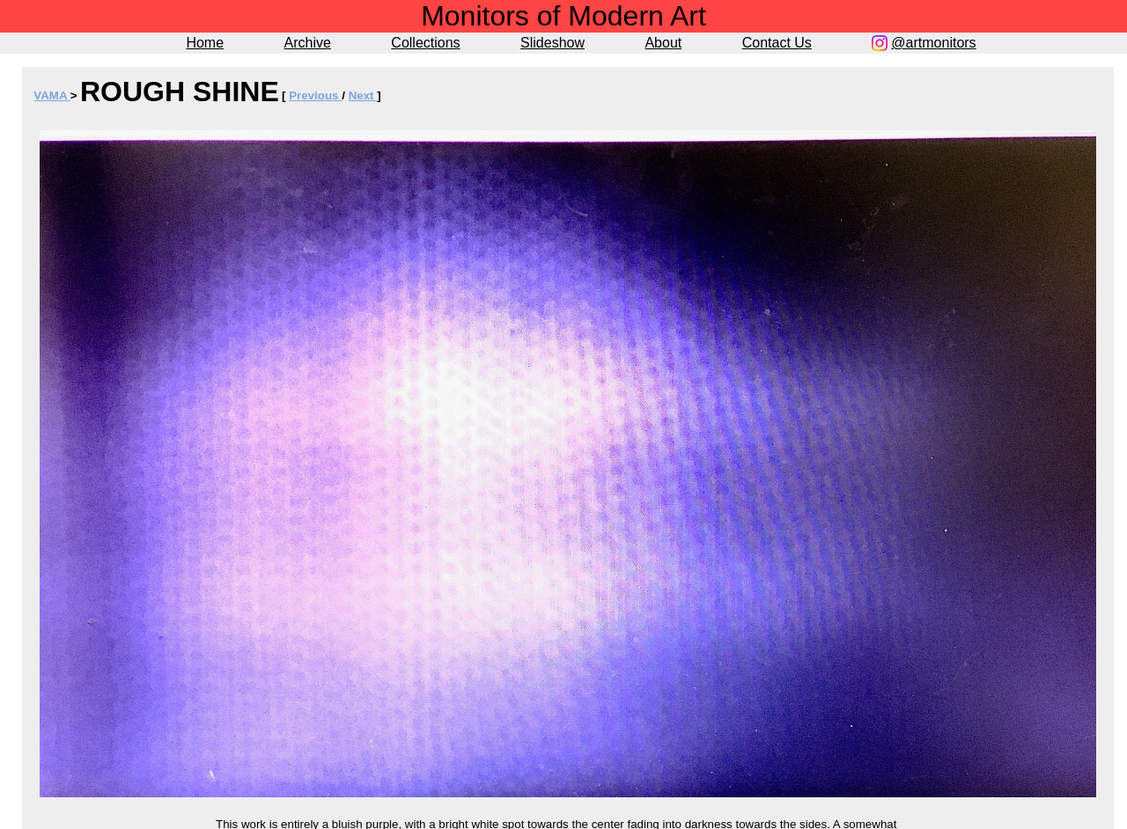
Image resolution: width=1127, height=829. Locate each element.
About (663, 42)
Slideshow (552, 42)
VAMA (51, 95)
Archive (307, 42)
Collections (425, 42)
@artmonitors (933, 42)
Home (205, 42)
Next (363, 95)
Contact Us (777, 42)
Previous (315, 95)
